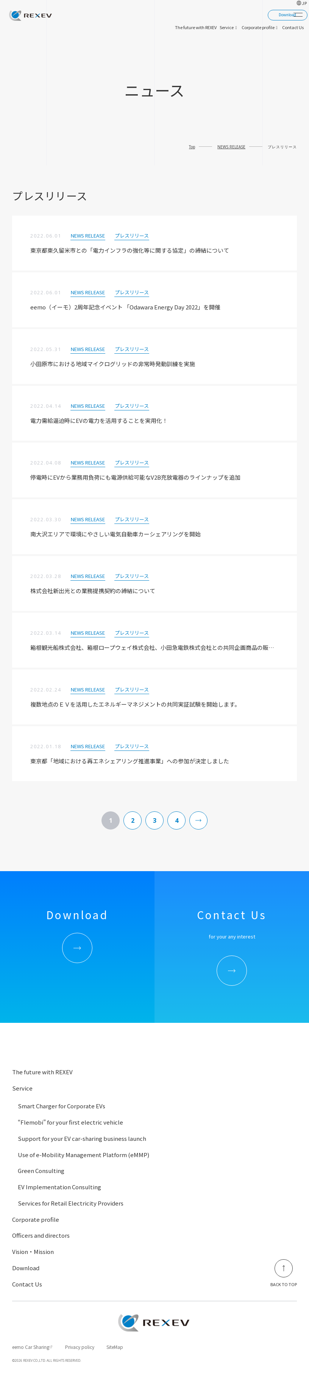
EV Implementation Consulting (59, 1187)
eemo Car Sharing (30, 1347)
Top (192, 146)
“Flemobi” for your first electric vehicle (70, 1122)
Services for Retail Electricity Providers (70, 1203)
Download (25, 1268)
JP (304, 3)
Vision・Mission (33, 1251)
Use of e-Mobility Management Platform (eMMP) (83, 1155)
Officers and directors (41, 1235)
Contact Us (27, 1284)
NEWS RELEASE (231, 146)
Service (22, 1088)
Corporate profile (35, 1219)
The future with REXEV (42, 1072)
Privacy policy (79, 1347)
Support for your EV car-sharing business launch (82, 1138)
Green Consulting (41, 1171)
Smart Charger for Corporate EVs (61, 1106)
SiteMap (114, 1347)
